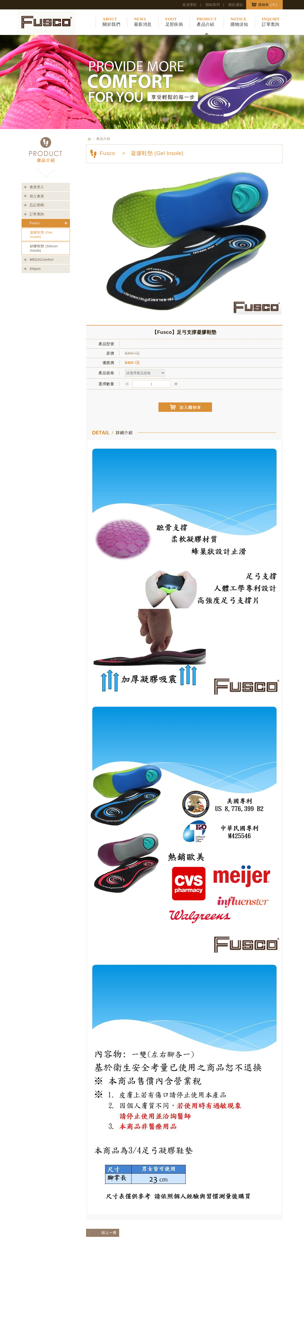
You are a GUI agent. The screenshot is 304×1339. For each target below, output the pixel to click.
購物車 (267, 5)
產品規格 (106, 373)
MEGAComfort (42, 260)
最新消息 (143, 22)
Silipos (35, 269)
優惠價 (108, 362)
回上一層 (100, 1233)
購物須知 (239, 22)
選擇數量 (106, 384)
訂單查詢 (271, 22)
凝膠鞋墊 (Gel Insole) (41, 234)
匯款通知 (235, 5)
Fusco (35, 223)
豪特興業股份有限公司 (46, 22)
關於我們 (111, 22)
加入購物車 (185, 407)
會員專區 (189, 5)
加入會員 (37, 196)
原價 (110, 353)
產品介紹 (207, 22)
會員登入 (37, 187)
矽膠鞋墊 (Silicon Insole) (44, 248)
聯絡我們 (213, 5)
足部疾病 (174, 22)
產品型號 (106, 344)
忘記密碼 (37, 205)
